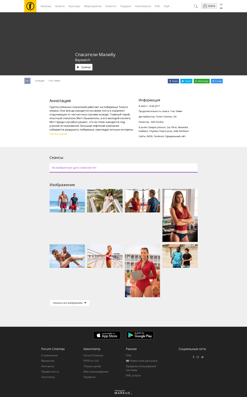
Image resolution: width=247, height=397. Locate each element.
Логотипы (48, 377)
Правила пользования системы (141, 368)
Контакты (47, 366)
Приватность (50, 371)
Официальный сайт (175, 136)
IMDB (149, 136)
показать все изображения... (69, 302)
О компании (49, 355)
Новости (110, 6)
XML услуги (133, 375)
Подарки (125, 6)
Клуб (166, 6)
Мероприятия (92, 6)
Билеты (60, 6)
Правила (89, 377)
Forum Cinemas (93, 355)
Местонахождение (95, 371)
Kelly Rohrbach (181, 131)
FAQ (128, 355)
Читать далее (58, 134)
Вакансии (47, 360)
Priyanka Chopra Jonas (160, 131)
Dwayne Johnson (157, 127)
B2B (157, 6)
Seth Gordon (157, 121)
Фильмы (46, 6)
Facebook (159, 136)
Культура (74, 6)
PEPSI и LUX (91, 360)
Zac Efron (172, 127)
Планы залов (92, 366)
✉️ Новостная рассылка (141, 360)
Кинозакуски (143, 6)
